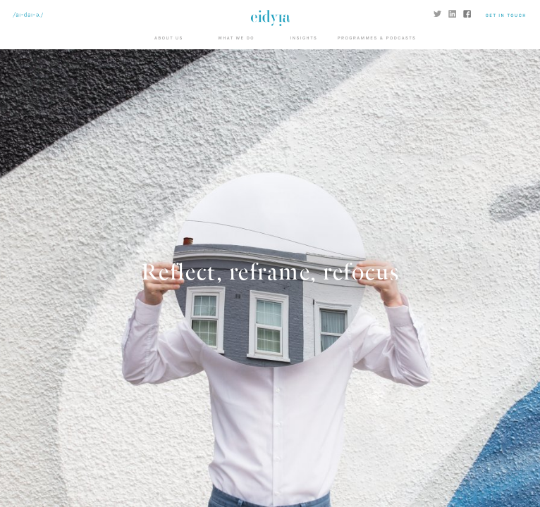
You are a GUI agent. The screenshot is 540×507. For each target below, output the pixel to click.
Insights (303, 39)
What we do (236, 39)
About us (168, 39)
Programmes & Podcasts (377, 39)
